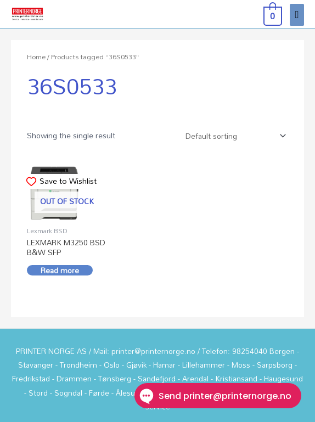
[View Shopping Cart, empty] (271, 14)
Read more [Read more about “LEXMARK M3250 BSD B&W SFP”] (60, 270)
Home (36, 57)
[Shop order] (233, 136)
